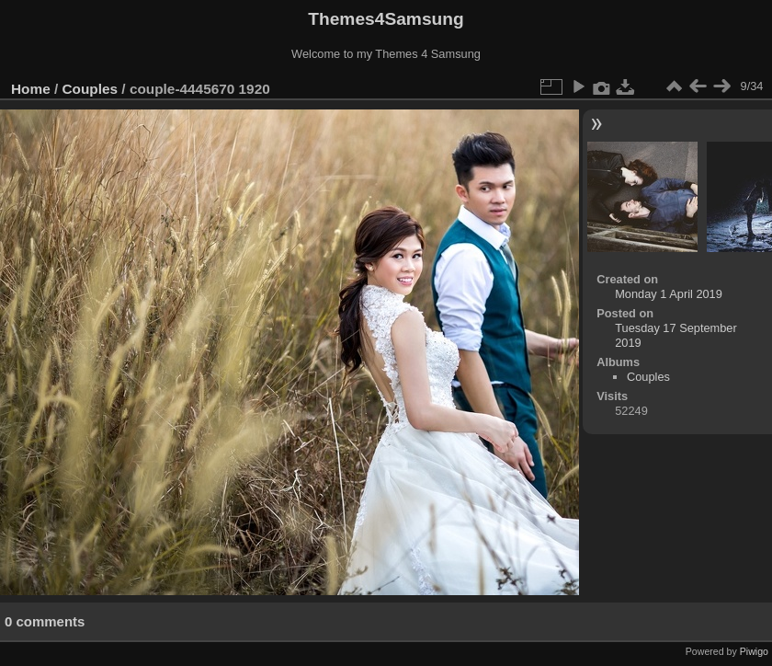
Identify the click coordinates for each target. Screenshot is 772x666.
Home (31, 89)
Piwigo (754, 651)
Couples (90, 89)
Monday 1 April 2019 (668, 294)
